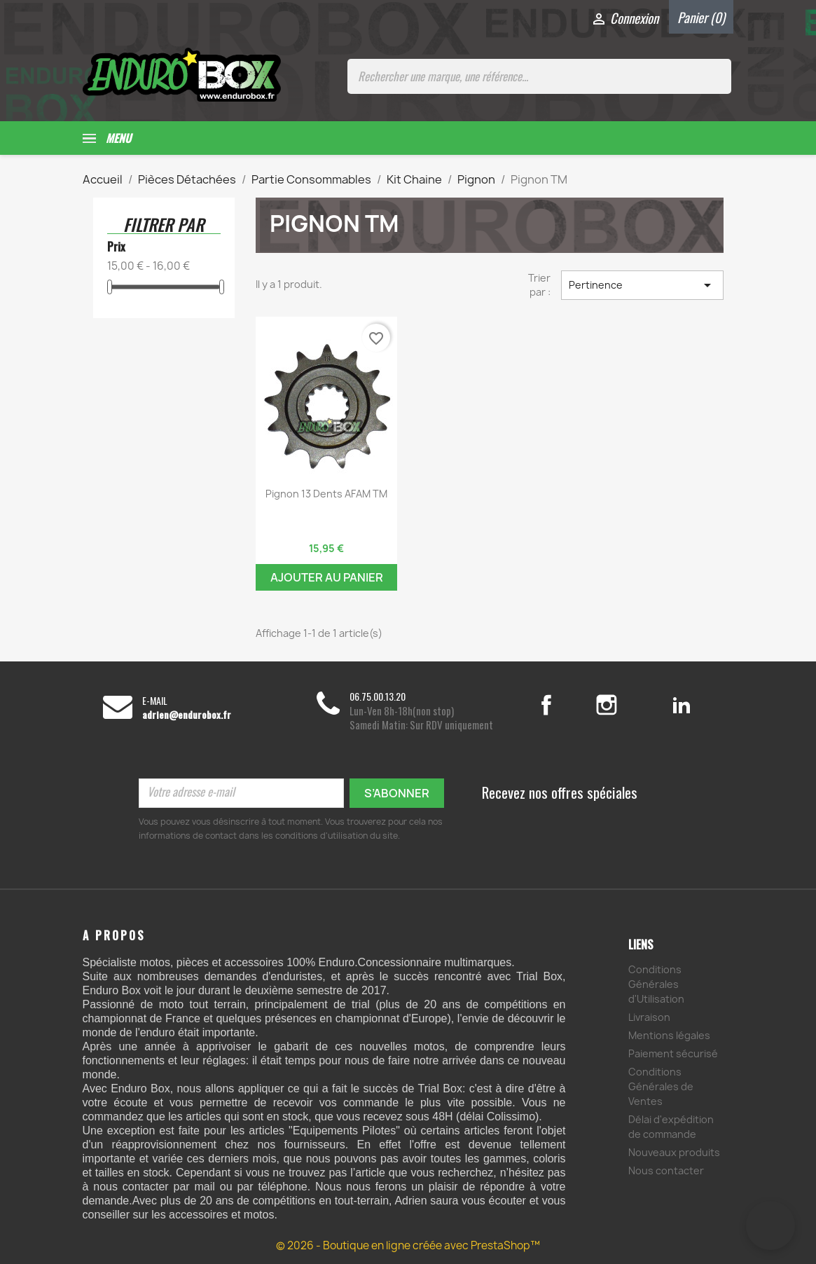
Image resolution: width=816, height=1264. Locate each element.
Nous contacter (666, 1170)
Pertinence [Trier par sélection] (642, 285)
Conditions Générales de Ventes (660, 1086)
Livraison (649, 1017)
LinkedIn (682, 705)
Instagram (623, 705)
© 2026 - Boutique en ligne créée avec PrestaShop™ (408, 1245)
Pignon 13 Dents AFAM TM (326, 493)
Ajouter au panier (326, 577)
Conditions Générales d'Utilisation (656, 984)
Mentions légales (669, 1035)
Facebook (561, 705)
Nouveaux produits (674, 1152)
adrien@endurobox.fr (186, 715)
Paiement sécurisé (673, 1053)
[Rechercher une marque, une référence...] (539, 76)
